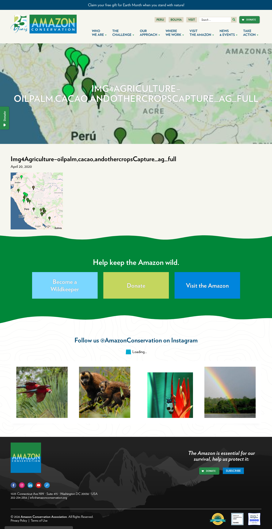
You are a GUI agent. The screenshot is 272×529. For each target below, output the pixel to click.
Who (99, 33)
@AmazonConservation (131, 340)
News (228, 33)
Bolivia (176, 19)
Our (150, 33)
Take (250, 33)
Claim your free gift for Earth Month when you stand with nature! (136, 5)
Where (175, 33)
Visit (191, 19)
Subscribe (233, 470)
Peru (160, 19)
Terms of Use (39, 520)
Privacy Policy (19, 520)
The (123, 33)
